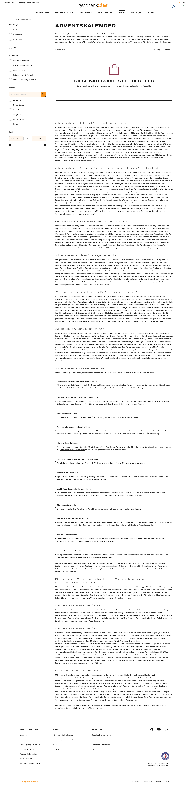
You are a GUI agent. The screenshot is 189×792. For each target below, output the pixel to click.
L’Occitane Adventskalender (141, 525)
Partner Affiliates (27, 749)
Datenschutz (58, 749)
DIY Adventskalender (74, 234)
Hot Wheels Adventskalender (72, 449)
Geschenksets (85, 12)
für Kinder (133, 228)
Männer (162, 186)
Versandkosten (26, 758)
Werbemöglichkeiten (28, 754)
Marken (151, 12)
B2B (93, 749)
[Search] (178, 6)
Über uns (23, 735)
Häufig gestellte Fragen (63, 735)
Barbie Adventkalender (155, 447)
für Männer (144, 228)
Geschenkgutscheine (64, 12)
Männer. (127, 387)
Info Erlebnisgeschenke (30, 763)
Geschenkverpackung (101, 735)
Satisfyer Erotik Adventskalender (71, 495)
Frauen (58, 189)
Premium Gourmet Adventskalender (111, 657)
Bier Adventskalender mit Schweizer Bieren (73, 643)
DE (179, 2)
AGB (55, 744)
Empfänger (136, 12)
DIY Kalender (123, 433)
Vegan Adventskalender (65, 660)
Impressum (24, 739)
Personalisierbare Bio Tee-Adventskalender (97, 541)
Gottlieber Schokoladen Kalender (134, 643)
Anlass (122, 12)
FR (184, 2)
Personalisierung (105, 12)
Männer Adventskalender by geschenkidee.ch (97, 189)
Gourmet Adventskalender (95, 479)
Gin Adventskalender (155, 654)
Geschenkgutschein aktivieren (66, 739)
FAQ (13, 3)
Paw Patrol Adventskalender (118, 447)
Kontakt (7, 3)
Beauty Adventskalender (126, 299)
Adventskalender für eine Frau (82, 609)
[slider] (10, 145)
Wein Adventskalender (129, 615)
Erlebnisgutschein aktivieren (28, 3)
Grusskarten (97, 739)
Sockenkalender (71, 641)
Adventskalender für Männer (82, 404)
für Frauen (154, 228)
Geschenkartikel (42, 12)
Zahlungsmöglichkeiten (30, 744)
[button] (43, 94)
